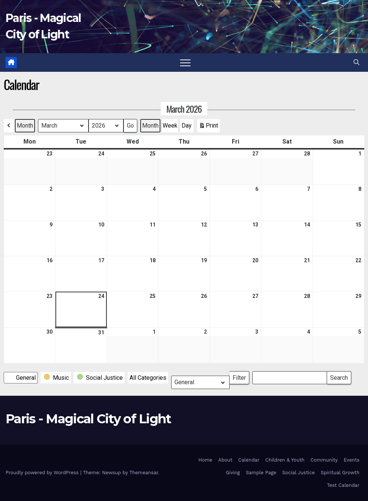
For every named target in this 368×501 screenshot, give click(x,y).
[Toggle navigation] (185, 62)
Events (351, 460)
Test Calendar (343, 485)
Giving (233, 472)
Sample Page (261, 472)
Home (205, 460)
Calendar (248, 460)
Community (323, 460)
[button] (356, 62)
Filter (241, 376)
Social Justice (298, 472)
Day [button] (187, 125)
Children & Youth (284, 460)
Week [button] (170, 125)
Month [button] (25, 125)
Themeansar (143, 472)
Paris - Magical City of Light (88, 419)
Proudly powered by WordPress (43, 472)
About (225, 460)
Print (208, 127)
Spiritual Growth (340, 472)
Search (339, 376)
